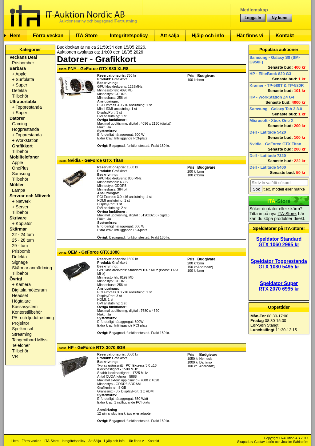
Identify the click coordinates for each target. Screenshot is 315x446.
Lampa (18, 190)
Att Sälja (94, 441)
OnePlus (20, 168)
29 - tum (20, 245)
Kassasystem (25, 306)
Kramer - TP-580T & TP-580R (276, 85)
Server (22, 206)
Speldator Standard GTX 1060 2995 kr (279, 241)
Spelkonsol (22, 328)
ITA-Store (87, 35)
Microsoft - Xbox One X (271, 120)
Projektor (20, 323)
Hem (15, 35)
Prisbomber (23, 62)
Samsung (21, 173)
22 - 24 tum (23, 234)
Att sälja (169, 35)
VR (15, 356)
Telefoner (21, 345)
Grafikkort (22, 145)
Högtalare (21, 301)
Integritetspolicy (129, 35)
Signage (20, 262)
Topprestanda (29, 107)
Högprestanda (25, 129)
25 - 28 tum (23, 240)
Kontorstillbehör (27, 312)
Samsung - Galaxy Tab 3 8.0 (275, 108)
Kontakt (285, 35)
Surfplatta (25, 79)
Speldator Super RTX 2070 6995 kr (279, 286)
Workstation (27, 140)
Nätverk (23, 201)
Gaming (19, 123)
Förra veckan (48, 35)
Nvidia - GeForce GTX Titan (275, 144)
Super (21, 84)
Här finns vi (250, 35)
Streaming (22, 334)
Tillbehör (20, 96)
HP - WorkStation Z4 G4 (271, 97)
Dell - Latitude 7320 (267, 155)
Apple (20, 73)
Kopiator (24, 223)
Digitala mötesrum (29, 289)
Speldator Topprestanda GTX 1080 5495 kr (279, 264)
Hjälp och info (208, 35)
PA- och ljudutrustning (33, 317)
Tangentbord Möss (29, 339)
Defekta (19, 90)
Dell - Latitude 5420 (267, 132)
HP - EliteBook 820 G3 (270, 73)
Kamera (23, 284)
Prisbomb (21, 251)
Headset (20, 295)
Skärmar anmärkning (32, 267)
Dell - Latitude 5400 (267, 167)
